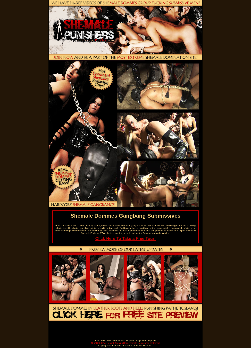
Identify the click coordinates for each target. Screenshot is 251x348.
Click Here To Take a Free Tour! (125, 238)
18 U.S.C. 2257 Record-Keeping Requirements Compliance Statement (125, 343)
